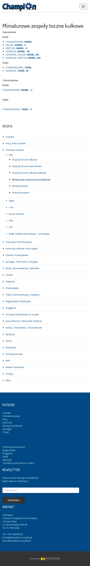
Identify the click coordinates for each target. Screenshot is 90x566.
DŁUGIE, (16, 44)
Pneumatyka (12, 288)
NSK (11, 220)
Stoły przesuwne (20, 192)
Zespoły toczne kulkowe (24, 159)
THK (11, 207)
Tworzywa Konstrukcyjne (19, 241)
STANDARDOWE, (17, 109)
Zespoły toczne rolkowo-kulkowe (29, 172)
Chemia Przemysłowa (17, 255)
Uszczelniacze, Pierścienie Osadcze (24, 321)
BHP (8, 360)
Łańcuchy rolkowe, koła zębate (22, 248)
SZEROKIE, (18, 51)
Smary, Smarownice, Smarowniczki (24, 327)
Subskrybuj (14, 500)
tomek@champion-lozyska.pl (17, 537)
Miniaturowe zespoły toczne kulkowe (31, 179)
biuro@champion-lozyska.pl (16, 540)
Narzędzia (11, 347)
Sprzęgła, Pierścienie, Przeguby (22, 261)
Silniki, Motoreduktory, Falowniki (22, 268)
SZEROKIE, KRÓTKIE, (23, 57)
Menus (83, 6)
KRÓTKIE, (17, 48)
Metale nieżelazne (15, 367)
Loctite (9, 274)
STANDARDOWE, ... (19, 41)
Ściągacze (11, 307)
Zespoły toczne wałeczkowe (26, 166)
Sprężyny (10, 334)
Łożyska (10, 136)
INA (11, 154)
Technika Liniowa (15, 149)
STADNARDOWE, (17, 89)
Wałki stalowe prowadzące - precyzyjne (29, 233)
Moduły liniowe (20, 185)
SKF (11, 227)
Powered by (45, 558)
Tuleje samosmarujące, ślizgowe (23, 294)
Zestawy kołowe (14, 354)
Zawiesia (10, 281)
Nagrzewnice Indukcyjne (18, 301)
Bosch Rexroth (16, 213)
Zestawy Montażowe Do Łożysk (22, 314)
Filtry (8, 380)
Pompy (9, 373)
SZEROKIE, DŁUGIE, (22, 54)
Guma (9, 340)
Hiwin (11, 200)
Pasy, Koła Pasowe (16, 143)
